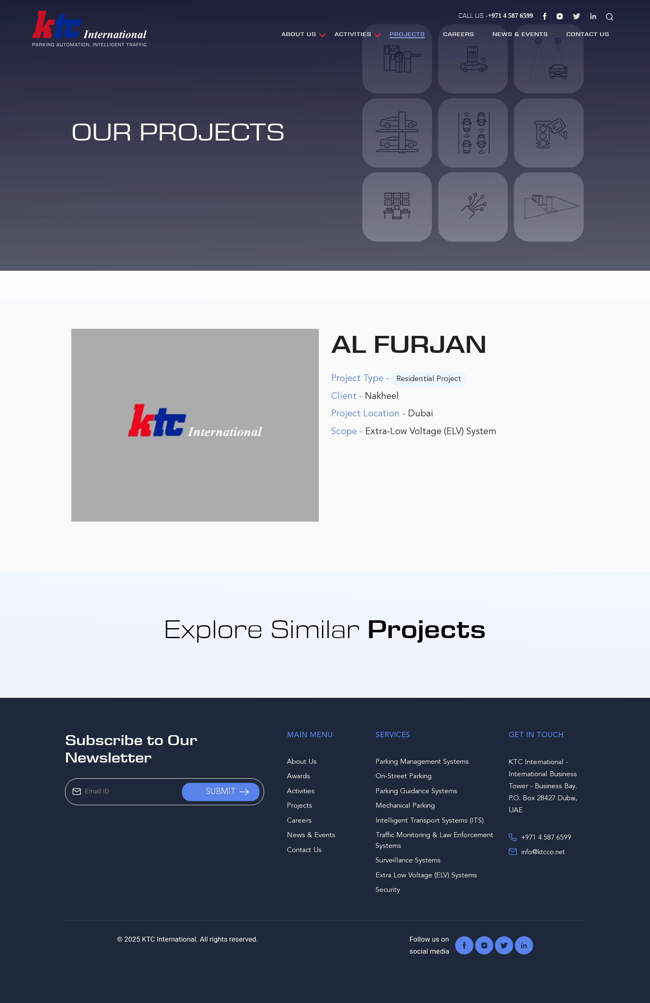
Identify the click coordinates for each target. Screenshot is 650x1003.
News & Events (520, 34)
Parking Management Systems (422, 761)
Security (388, 890)
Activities (353, 34)
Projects (407, 34)
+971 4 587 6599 (540, 837)
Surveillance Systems (408, 860)
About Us (298, 34)
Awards (298, 776)
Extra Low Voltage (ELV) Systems (426, 875)
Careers (458, 34)
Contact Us (587, 34)
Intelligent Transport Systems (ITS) (430, 820)
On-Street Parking (404, 776)
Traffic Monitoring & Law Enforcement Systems (434, 841)
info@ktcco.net (537, 852)
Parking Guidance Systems (416, 791)
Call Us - (495, 15)
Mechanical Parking (405, 805)
